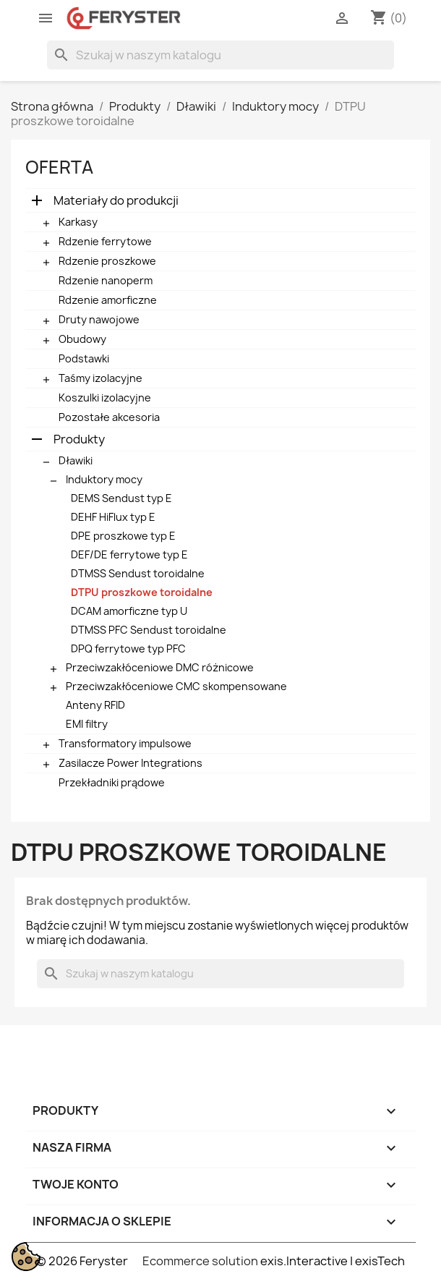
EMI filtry (87, 724)
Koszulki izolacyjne (105, 397)
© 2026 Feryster (82, 1261)
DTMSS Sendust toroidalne (138, 573)
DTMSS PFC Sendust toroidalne (148, 630)
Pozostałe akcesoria (109, 417)
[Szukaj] (220, 55)
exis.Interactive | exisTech (332, 1261)
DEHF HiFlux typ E (113, 517)
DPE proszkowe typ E (123, 536)
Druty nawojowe (99, 319)
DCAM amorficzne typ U (129, 611)
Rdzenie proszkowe (107, 261)
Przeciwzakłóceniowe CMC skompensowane (176, 686)
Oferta (59, 167)
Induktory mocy (104, 479)
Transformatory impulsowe (125, 743)
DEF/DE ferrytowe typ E (129, 554)
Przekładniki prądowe (112, 782)
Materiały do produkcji (116, 200)
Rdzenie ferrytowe (105, 241)
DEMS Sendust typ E (121, 498)
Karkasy (78, 222)
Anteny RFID (95, 705)
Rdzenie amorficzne (108, 300)
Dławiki (76, 460)
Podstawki (84, 358)
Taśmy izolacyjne (100, 378)
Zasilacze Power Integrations (130, 763)
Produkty (79, 439)
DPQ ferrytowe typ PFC (128, 648)
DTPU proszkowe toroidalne (142, 592)
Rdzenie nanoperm (106, 280)
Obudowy (82, 339)
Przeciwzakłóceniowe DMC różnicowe (160, 667)
